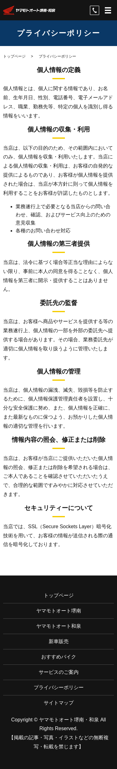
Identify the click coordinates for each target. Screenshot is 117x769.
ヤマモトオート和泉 (58, 626)
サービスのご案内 (59, 672)
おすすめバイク (58, 656)
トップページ (14, 56)
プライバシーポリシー (59, 687)
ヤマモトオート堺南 (58, 610)
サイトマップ (59, 702)
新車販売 (59, 641)
